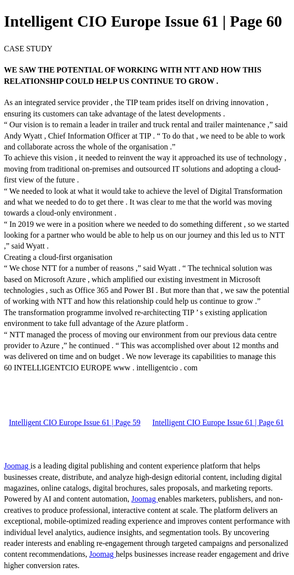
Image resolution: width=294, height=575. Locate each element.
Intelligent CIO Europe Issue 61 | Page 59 (75, 422)
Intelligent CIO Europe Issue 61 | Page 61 (218, 422)
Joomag (17, 466)
